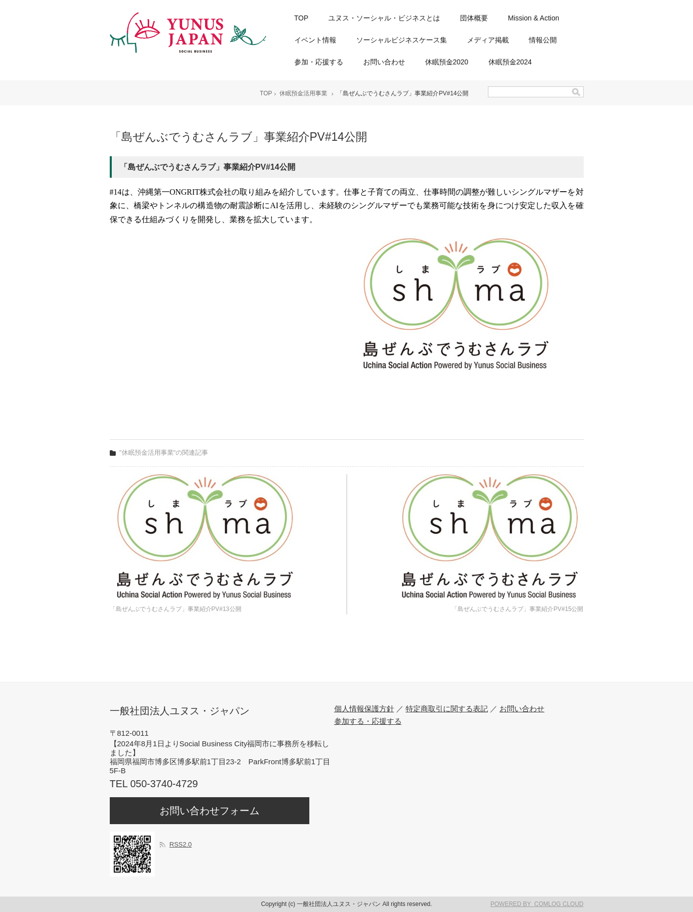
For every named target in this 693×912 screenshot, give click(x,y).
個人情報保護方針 (364, 708)
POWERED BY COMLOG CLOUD (536, 904)
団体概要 (474, 18)
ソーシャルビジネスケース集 (401, 40)
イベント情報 (315, 40)
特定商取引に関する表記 (447, 708)
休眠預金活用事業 (303, 93)
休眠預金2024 (510, 62)
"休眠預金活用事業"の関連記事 (163, 452)
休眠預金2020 (446, 62)
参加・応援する (318, 62)
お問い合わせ (384, 62)
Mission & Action (533, 18)
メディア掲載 (488, 40)
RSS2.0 (181, 844)
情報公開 (543, 40)
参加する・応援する (368, 721)
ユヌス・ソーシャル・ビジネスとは (384, 18)
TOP (301, 18)
